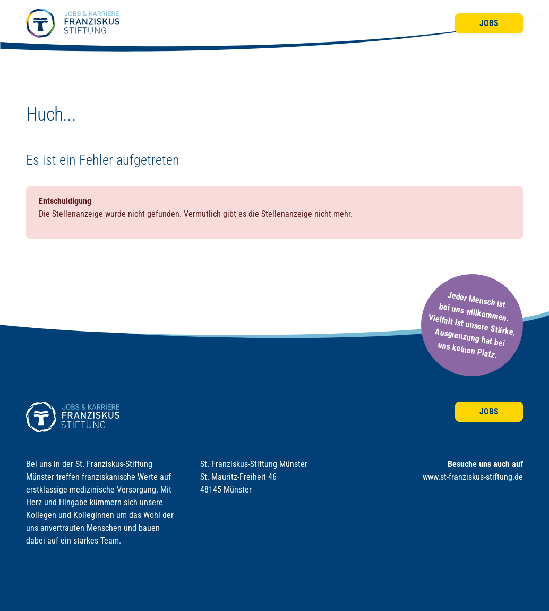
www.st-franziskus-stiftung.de (473, 477)
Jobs (489, 23)
